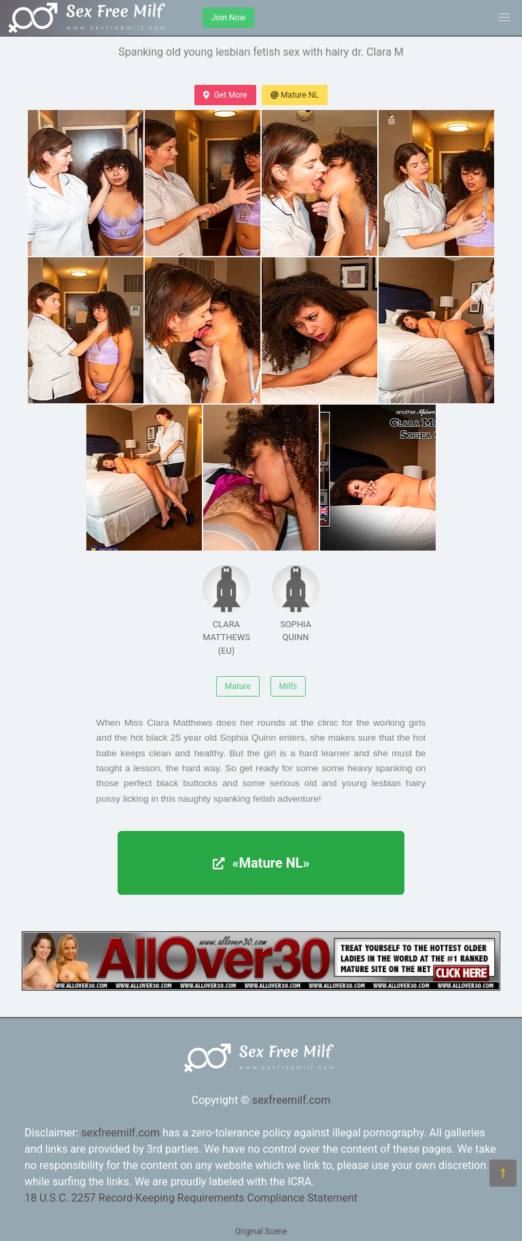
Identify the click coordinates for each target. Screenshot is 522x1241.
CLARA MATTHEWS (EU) (226, 610)
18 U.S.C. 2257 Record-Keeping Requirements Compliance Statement (191, 1197)
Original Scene (261, 1231)
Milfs (288, 686)
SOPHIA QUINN (295, 603)
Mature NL (295, 95)
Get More (225, 95)
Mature (238, 686)
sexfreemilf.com (291, 1100)
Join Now (228, 17)
